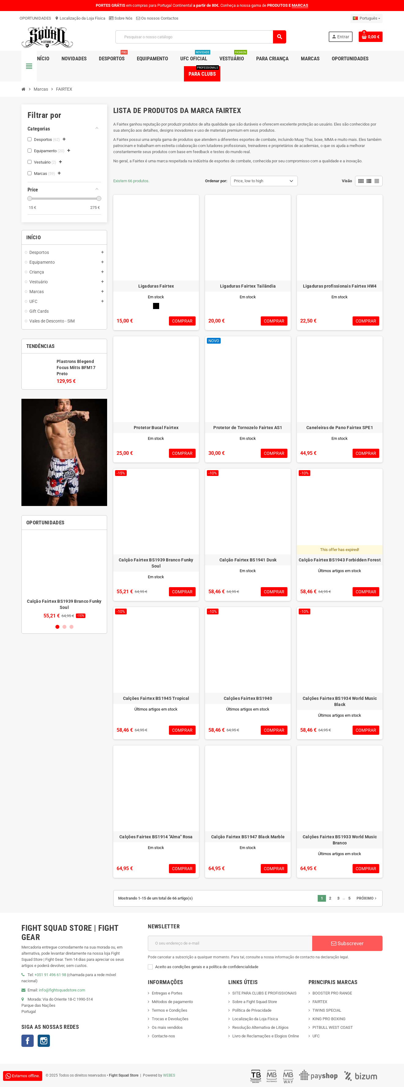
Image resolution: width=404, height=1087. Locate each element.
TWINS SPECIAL (326, 1010)
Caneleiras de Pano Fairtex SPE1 (339, 427)
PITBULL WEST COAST (332, 1027)
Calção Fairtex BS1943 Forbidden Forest (340, 559)
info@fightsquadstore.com (62, 990)
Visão (347, 181)
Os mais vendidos (167, 1027)
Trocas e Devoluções (170, 1019)
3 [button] (71, 627)
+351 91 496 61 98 (50, 974)
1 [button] (57, 627)
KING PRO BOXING (329, 1019)
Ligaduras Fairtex (156, 286)
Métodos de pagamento (172, 1001)
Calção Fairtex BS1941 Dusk (247, 559)
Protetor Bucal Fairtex (156, 427)
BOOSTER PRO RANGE (332, 993)
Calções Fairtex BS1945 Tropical (156, 698)
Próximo (367, 898)
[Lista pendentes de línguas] (366, 18)
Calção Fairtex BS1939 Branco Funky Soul (156, 562)
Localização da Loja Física (80, 18)
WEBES (169, 1075)
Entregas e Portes (167, 993)
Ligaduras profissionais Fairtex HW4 (340, 286)
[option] (64, 576)
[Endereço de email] (230, 943)
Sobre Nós (121, 18)
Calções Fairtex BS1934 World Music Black (340, 701)
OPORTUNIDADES (35, 18)
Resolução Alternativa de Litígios (260, 1027)
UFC (316, 1036)
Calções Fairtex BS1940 (248, 698)
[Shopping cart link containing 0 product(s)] (371, 37)
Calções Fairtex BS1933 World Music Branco (340, 839)
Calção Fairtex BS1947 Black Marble (248, 836)
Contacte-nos (163, 1036)
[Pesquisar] (200, 36)
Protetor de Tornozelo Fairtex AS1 (247, 427)
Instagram (44, 1041)
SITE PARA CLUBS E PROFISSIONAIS (264, 993)
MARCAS (300, 5)
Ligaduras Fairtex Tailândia (248, 286)
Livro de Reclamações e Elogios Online (265, 1036)
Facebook (27, 1041)
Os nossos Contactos (157, 18)
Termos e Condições (169, 1010)
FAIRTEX (319, 1001)
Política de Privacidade (251, 1010)
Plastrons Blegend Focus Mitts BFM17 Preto (76, 367)
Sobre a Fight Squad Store (254, 1001)
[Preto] (156, 306)
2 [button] (64, 627)
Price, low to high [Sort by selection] (248, 181)
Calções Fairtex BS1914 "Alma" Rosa (156, 836)
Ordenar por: (216, 181)
